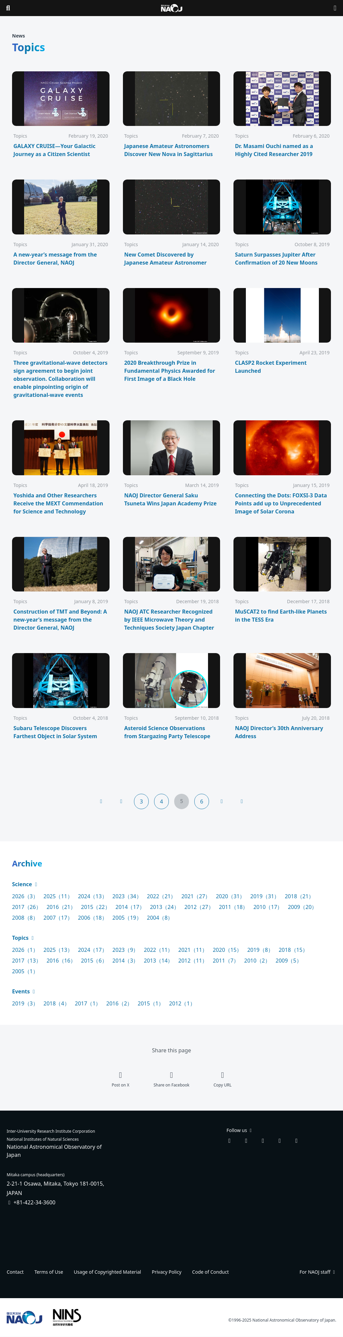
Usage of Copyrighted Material (107, 1272)
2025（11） (58, 896)
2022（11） (158, 950)
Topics (23, 937)
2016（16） (61, 960)
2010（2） (257, 960)
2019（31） (264, 896)
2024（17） (92, 950)
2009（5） (289, 960)
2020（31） (230, 896)
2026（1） (25, 950)
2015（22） (95, 907)
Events (24, 991)
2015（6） (94, 960)
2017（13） (26, 960)
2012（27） (199, 907)
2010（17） (267, 907)
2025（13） (58, 950)
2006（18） (92, 917)
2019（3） (25, 1003)
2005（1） (25, 971)
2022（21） (161, 896)
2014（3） (126, 960)
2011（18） (233, 907)
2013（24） (164, 907)
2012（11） (192, 960)
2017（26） (26, 907)
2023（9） (126, 950)
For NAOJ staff (317, 1272)
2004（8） (160, 917)
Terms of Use (49, 1272)
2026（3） (25, 896)
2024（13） (92, 896)
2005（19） (127, 917)
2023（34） (127, 896)
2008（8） (25, 917)
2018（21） (299, 896)
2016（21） (61, 907)
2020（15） (227, 950)
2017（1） (88, 1003)
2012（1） (182, 1003)
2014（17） (130, 907)
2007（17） (58, 917)
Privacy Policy (166, 1272)
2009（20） (302, 907)
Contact (15, 1272)
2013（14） (158, 960)
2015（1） (151, 1003)
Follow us (239, 1130)
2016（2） (119, 1003)
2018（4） (57, 1003)
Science (25, 884)
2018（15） (293, 950)
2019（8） (260, 950)
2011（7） (226, 960)
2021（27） (195, 896)
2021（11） (192, 950)
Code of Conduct (210, 1272)
